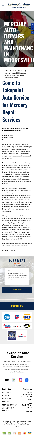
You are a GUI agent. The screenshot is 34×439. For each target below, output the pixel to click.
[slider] (17, 263)
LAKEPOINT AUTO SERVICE (13, 71)
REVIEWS (6, 402)
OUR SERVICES (8, 399)
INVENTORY (7, 396)
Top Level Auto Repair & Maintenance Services (15, 73)
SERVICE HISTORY (9, 405)
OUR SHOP (6, 392)
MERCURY (14, 78)
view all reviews (17, 290)
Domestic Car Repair (9, 250)
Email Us (28, 411)
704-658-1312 (14, 361)
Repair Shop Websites (23, 422)
